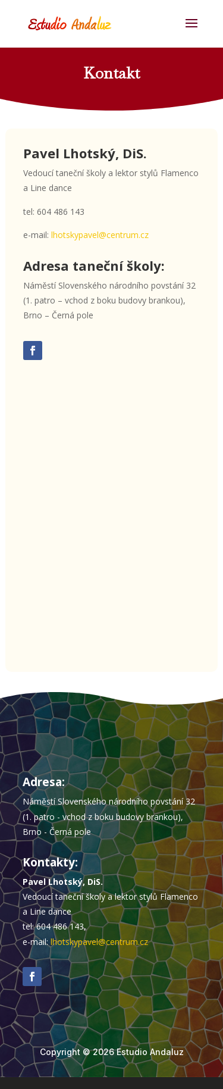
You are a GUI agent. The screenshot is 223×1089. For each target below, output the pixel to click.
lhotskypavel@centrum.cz (100, 234)
